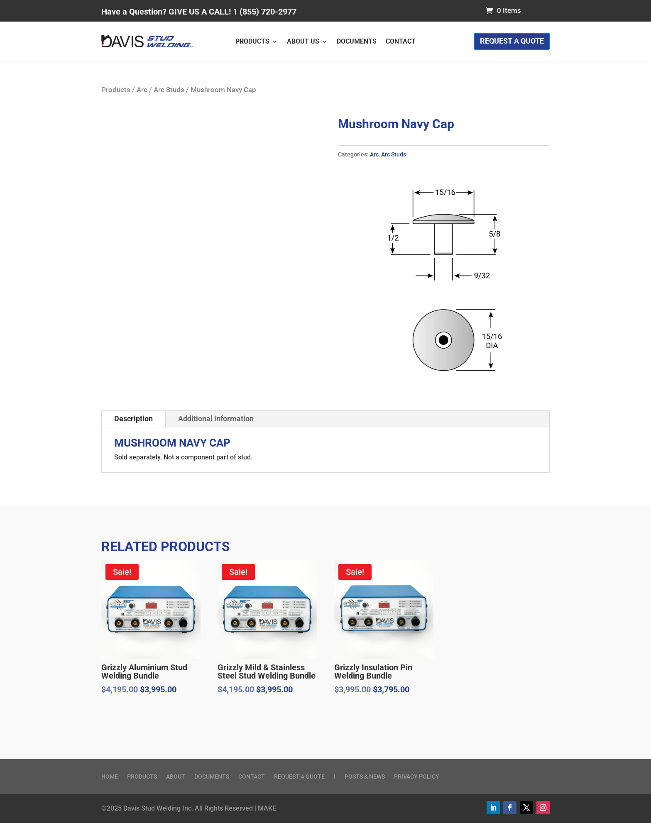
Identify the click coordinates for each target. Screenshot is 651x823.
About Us (303, 42)
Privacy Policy (416, 777)
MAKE (267, 808)
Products (252, 42)
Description (133, 418)
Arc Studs (169, 90)
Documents (357, 42)
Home (109, 777)
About (175, 777)
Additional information (216, 418)
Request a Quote (512, 41)
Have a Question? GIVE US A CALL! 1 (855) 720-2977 (198, 12)
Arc (142, 90)
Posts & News (365, 777)
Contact (401, 42)
